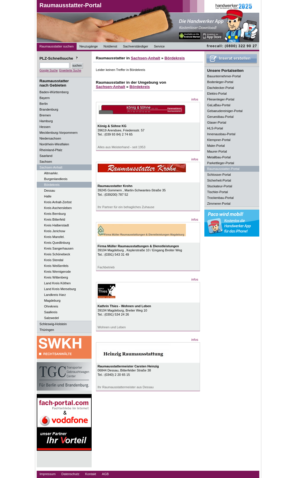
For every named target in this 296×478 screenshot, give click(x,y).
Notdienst (110, 46)
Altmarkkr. (51, 173)
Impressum (48, 474)
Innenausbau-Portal (221, 134)
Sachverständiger (135, 46)
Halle (48, 196)
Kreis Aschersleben (58, 208)
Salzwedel (51, 318)
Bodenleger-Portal (220, 82)
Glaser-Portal (216, 122)
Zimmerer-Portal (219, 203)
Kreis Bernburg (55, 213)
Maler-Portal (216, 145)
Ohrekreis (51, 306)
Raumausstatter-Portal (71, 5)
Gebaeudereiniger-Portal (225, 111)
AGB (105, 474)
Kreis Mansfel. (54, 237)
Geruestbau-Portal (220, 116)
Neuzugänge (88, 46)
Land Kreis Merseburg (60, 289)
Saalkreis (51, 312)
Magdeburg (52, 300)
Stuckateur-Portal (219, 186)
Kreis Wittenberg (56, 277)
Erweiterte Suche (70, 70)
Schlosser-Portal (219, 174)
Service (159, 46)
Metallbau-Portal (219, 157)
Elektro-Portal (217, 93)
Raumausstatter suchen (57, 46)
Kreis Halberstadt (56, 225)
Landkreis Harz (55, 294)
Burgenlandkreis (56, 179)
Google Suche (49, 70)
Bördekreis (52, 184)
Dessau (49, 190)
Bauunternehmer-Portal (224, 76)
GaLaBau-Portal (218, 105)
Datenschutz (70, 474)
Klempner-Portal (219, 140)
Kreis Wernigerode (57, 271)
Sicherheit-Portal (219, 180)
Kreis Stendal (54, 260)
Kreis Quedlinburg (57, 242)
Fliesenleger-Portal (220, 99)
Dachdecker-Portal (220, 87)
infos (194, 99)
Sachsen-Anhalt (145, 58)
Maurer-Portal (217, 151)
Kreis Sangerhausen (58, 248)
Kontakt (90, 474)
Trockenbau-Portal (220, 197)
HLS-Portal (215, 128)
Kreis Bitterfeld (54, 219)
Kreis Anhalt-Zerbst (58, 202)
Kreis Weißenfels (56, 266)
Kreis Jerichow (54, 231)
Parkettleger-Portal (220, 163)
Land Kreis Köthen (57, 283)
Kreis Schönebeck (57, 254)
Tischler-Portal (217, 192)
